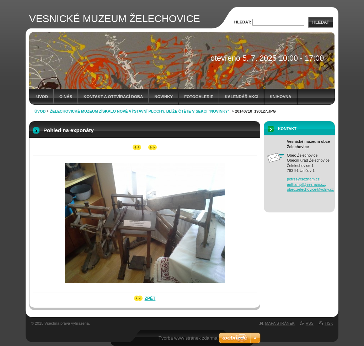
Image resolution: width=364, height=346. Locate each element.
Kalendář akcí (241, 96)
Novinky (163, 96)
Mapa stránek (280, 323)
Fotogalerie (198, 96)
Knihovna (280, 96)
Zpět (150, 298)
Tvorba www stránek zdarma (188, 338)
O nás (65, 96)
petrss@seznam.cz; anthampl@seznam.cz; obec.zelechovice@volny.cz (310, 184)
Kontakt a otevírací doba (113, 96)
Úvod (42, 96)
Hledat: (242, 22)
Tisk (329, 323)
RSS (310, 323)
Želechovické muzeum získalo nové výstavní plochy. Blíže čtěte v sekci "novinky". (140, 111)
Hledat (320, 22)
